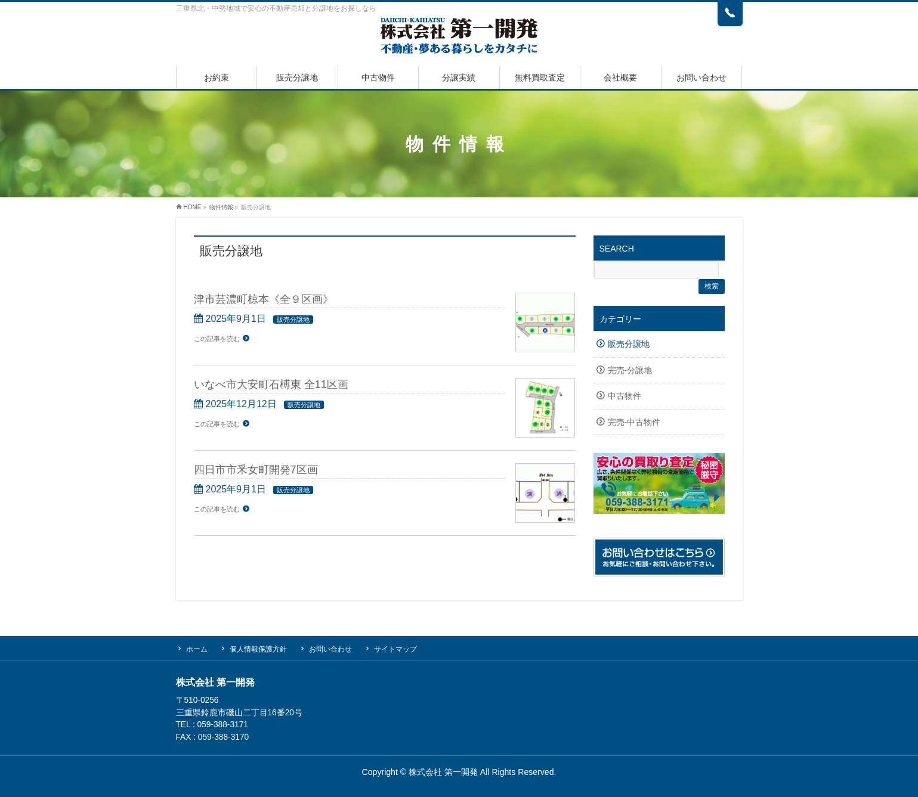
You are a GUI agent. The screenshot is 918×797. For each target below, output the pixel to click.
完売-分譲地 (630, 370)
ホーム (197, 649)
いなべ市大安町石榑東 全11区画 (271, 384)
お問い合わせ (330, 649)
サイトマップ (395, 649)
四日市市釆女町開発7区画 (256, 469)
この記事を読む (217, 338)
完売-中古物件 (634, 422)
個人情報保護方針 (258, 649)
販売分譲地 (293, 319)
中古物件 (624, 396)
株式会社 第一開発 (443, 772)
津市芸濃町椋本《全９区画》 (263, 299)
